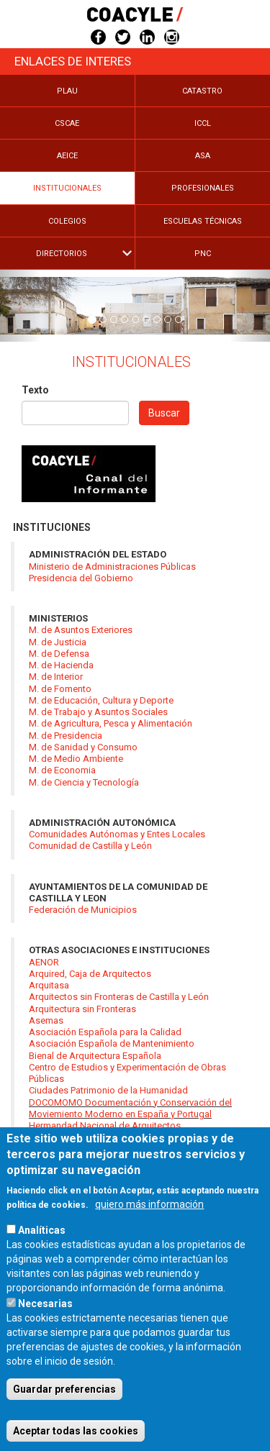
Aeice (67, 155)
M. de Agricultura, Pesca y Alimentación (110, 723)
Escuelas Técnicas (202, 221)
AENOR (44, 962)
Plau (67, 91)
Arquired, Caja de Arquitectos (90, 973)
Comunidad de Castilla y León (90, 845)
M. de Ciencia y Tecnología (84, 782)
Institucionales (67, 188)
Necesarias (45, 1335)
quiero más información (149, 1236)
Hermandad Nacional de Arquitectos (105, 1125)
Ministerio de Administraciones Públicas (112, 566)
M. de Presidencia (65, 735)
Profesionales (202, 188)
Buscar (164, 413)
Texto (35, 390)
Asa (202, 155)
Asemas (46, 1020)
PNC (202, 253)
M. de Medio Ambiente (76, 758)
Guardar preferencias (64, 1421)
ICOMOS (46, 1137)
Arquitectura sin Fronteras (82, 1009)
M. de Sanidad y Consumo (83, 747)
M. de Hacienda (61, 665)
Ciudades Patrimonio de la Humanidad (108, 1090)
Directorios (61, 253)
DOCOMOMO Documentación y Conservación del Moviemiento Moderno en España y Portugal (130, 1108)
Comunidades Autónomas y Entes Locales (117, 834)
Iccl (202, 123)
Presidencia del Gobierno (81, 578)
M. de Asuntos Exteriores (80, 629)
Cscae (67, 123)
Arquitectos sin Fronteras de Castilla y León (119, 996)
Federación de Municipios (83, 909)
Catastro (202, 91)
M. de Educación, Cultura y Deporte (101, 700)
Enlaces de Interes (72, 61)
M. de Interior (56, 676)
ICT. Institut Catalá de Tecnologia (96, 1149)
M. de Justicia (57, 642)
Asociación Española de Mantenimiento (111, 1043)
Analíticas (42, 1262)
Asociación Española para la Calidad (105, 1032)
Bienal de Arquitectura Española (95, 1055)
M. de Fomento (60, 688)
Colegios (67, 221)
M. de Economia (62, 770)
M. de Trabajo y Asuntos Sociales (98, 711)
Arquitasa (49, 985)
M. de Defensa (59, 653)
